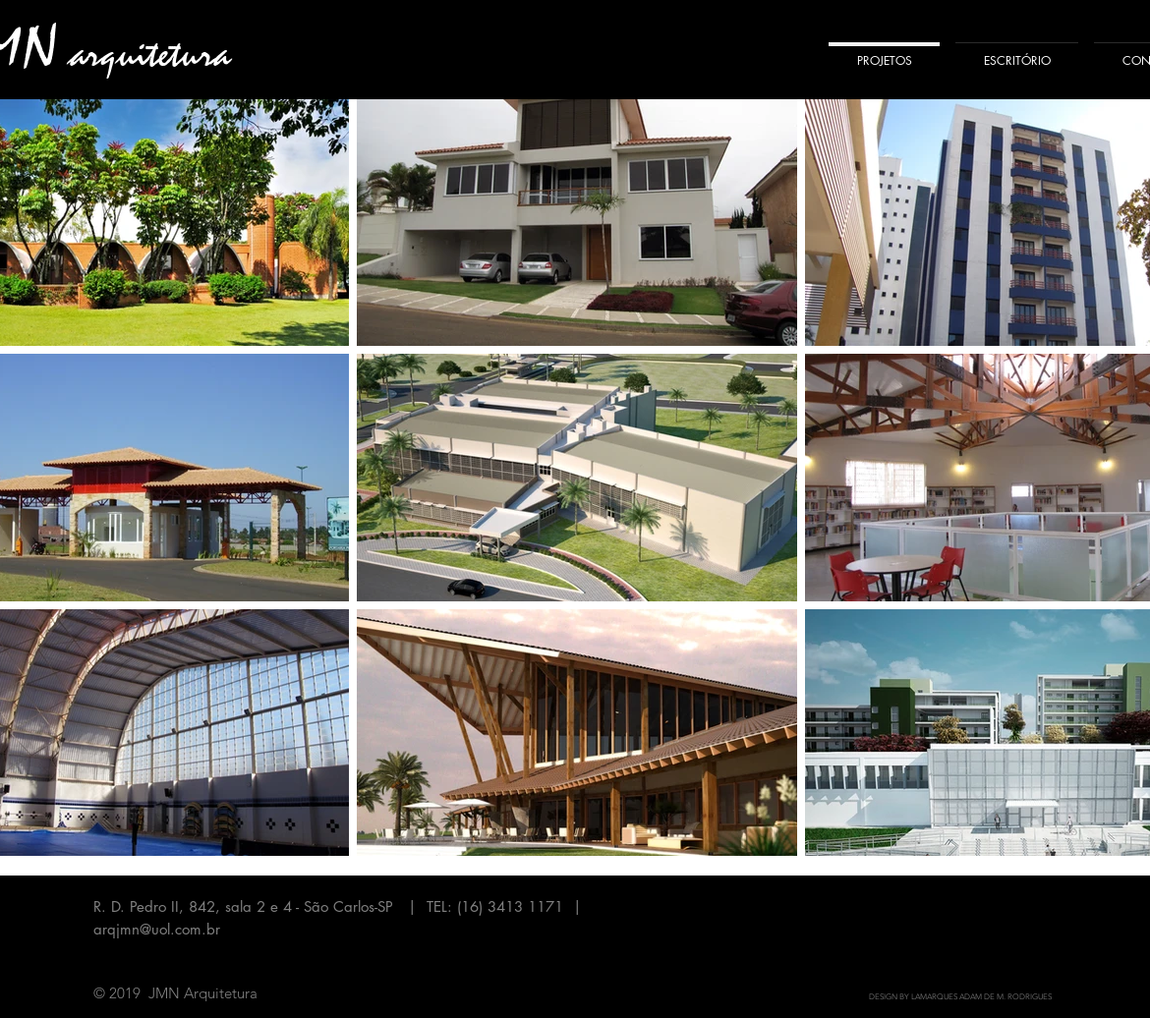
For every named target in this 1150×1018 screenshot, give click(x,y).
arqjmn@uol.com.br (156, 929)
